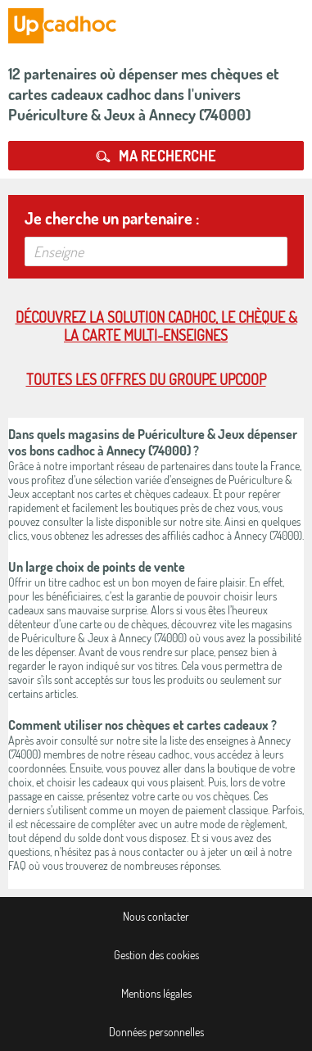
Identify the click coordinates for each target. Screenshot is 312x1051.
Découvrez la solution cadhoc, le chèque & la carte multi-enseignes (156, 326)
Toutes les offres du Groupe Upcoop (146, 379)
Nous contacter (156, 916)
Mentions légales (156, 993)
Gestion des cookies (156, 955)
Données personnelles (156, 1032)
